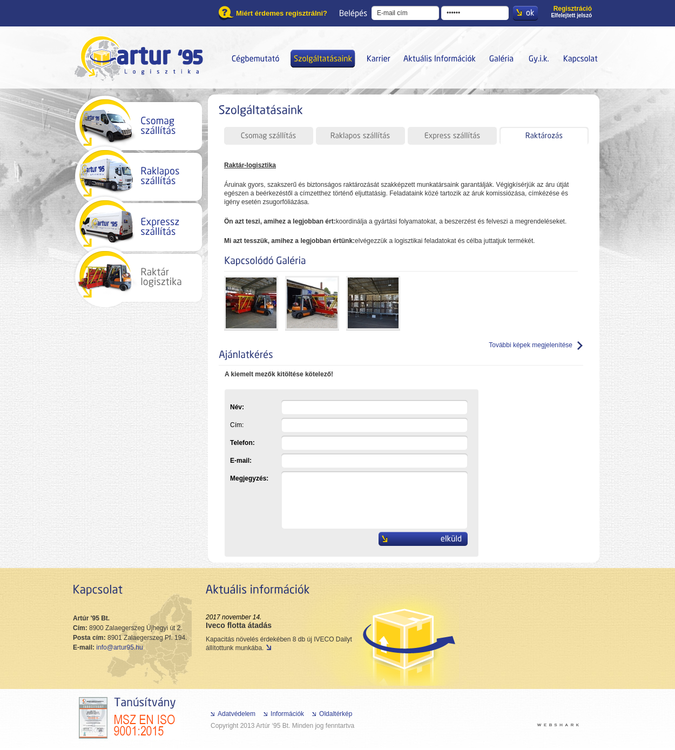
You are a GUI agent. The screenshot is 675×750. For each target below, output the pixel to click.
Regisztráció (573, 8)
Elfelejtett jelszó (571, 15)
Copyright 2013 (232, 725)
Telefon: (349, 443)
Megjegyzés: (349, 478)
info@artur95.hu (119, 647)
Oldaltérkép (335, 714)
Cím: (349, 425)
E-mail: (349, 461)
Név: (349, 407)
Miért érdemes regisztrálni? (281, 13)
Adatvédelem (236, 714)
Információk (287, 714)
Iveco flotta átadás (239, 625)
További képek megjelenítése (530, 345)
